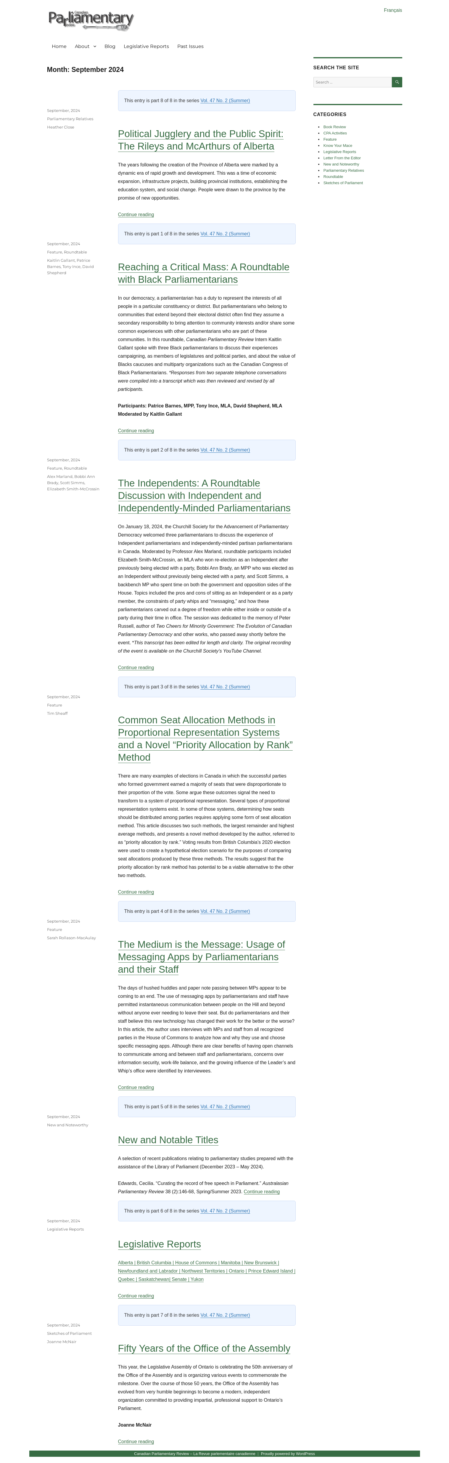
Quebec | (128, 1279)
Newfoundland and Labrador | (150, 1270)
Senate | (181, 1279)
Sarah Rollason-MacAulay (71, 937)
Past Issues (190, 46)
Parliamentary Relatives (70, 118)
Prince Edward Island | (271, 1270)
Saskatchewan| (155, 1279)
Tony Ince (71, 266)
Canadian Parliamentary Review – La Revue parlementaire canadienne (194, 1453)
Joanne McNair (61, 1341)
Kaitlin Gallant (61, 260)
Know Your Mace (338, 145)
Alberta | (127, 1262)
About (82, 46)
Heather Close (60, 127)
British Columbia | (156, 1262)
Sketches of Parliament (69, 1333)
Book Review (335, 127)
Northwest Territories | (204, 1270)
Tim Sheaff (57, 713)
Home (59, 46)
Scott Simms (72, 482)
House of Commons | (198, 1262)
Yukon (197, 1279)
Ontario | (238, 1270)
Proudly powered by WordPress (288, 1453)
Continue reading (136, 214)
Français (393, 10)
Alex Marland (60, 476)
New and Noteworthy (67, 1124)
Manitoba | (232, 1262)
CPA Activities (335, 133)
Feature (54, 252)
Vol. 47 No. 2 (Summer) (225, 100)
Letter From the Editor (342, 158)
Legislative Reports (146, 46)
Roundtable (75, 252)
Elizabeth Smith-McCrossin (73, 488)
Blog (109, 46)
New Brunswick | (261, 1262)
